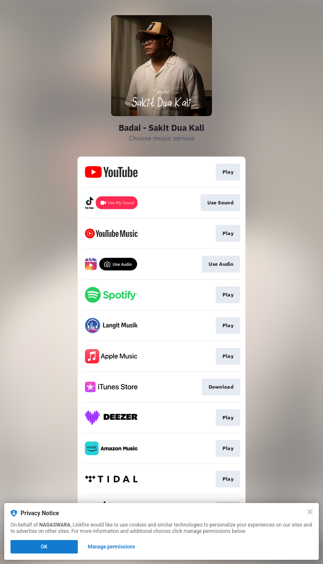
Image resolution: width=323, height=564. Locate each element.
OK (44, 547)
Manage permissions (111, 547)
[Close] (310, 512)
